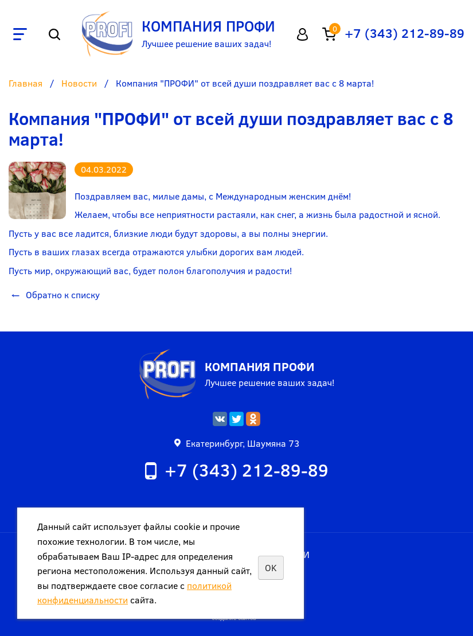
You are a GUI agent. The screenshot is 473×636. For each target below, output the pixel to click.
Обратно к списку (54, 294)
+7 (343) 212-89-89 (404, 32)
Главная (25, 84)
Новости (79, 84)
